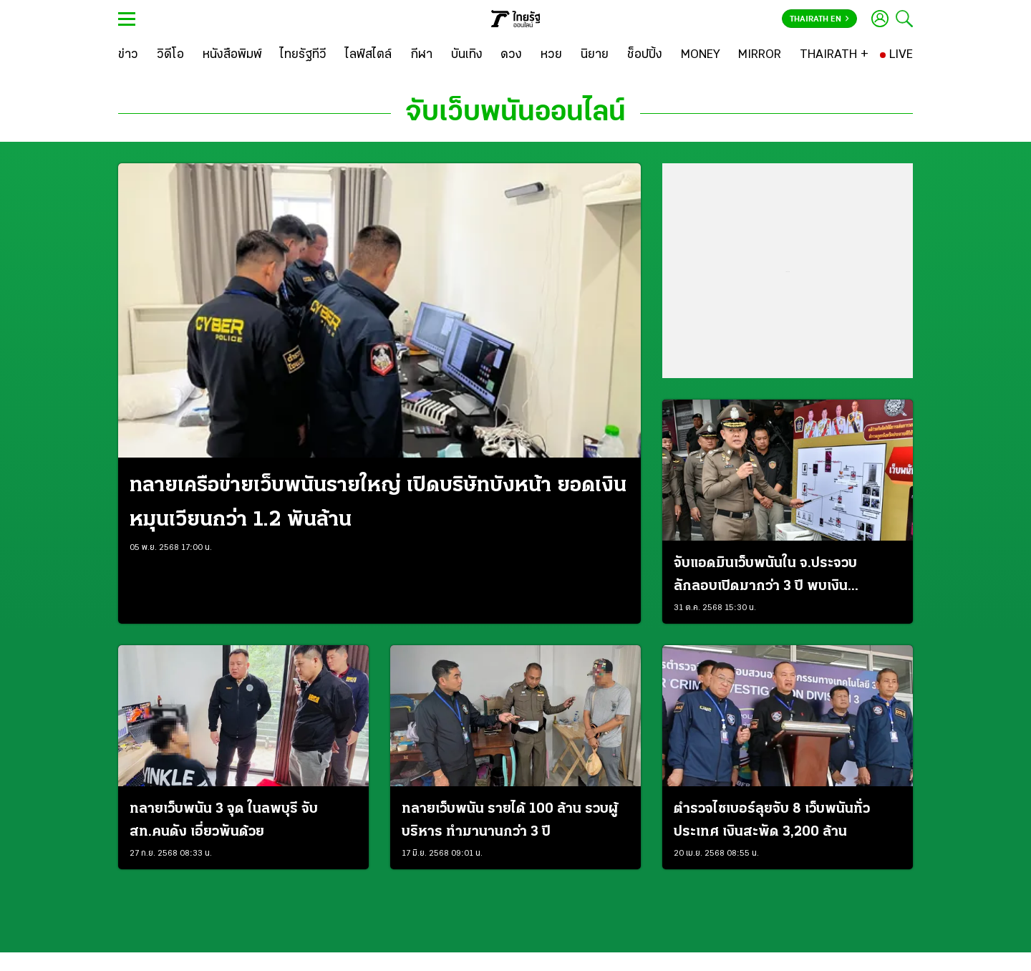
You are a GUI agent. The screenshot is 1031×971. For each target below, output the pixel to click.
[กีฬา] (421, 55)
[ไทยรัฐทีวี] (303, 55)
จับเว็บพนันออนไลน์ (515, 113)
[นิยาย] (595, 55)
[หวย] (551, 55)
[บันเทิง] (467, 55)
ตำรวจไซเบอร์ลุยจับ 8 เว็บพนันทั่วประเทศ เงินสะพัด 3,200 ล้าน (772, 820)
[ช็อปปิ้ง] (644, 55)
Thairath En (819, 19)
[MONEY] (700, 55)
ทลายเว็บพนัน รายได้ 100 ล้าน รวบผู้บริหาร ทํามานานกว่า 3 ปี (510, 820)
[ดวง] (511, 55)
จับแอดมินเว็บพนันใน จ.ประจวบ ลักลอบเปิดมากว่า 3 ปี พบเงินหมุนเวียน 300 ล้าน (765, 577)
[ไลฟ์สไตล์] (368, 55)
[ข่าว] (128, 55)
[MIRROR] (759, 55)
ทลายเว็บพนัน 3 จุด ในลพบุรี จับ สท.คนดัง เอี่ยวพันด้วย (224, 820)
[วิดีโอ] (170, 55)
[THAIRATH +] (834, 55)
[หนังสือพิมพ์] (232, 55)
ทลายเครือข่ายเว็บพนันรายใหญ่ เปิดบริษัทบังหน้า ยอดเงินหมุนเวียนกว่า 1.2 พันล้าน (378, 503)
